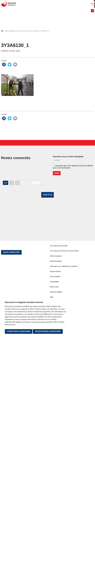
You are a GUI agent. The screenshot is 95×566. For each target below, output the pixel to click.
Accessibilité (54, 450)
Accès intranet (55, 445)
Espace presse (55, 440)
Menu (92, 10)
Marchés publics (56, 429)
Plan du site (54, 455)
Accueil (2, 31)
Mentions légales (56, 460)
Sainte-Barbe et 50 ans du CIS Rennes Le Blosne (21, 31)
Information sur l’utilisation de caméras (64, 434)
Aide (51, 465)
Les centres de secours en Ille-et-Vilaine (64, 419)
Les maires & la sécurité (58, 414)
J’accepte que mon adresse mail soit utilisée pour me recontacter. (73, 167)
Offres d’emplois (56, 424)
